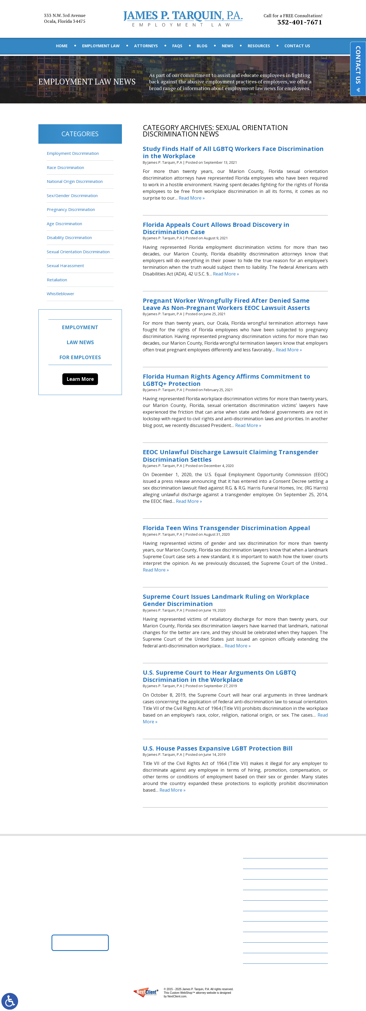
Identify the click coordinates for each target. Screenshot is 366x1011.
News (227, 45)
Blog (202, 45)
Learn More (80, 379)
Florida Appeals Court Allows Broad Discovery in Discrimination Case (217, 228)
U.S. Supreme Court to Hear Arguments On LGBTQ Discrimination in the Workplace (219, 676)
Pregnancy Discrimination (71, 209)
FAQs (177, 45)
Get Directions (80, 943)
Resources (259, 45)
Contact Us (297, 45)
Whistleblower (60, 293)
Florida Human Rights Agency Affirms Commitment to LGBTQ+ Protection (227, 380)
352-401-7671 (293, 19)
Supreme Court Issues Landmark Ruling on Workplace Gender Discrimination (226, 600)
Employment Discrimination (73, 153)
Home (62, 45)
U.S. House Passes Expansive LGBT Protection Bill (218, 748)
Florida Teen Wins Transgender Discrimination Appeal (226, 528)
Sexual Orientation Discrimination (78, 251)
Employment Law (101, 45)
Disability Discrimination (69, 237)
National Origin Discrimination (75, 181)
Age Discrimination (64, 223)
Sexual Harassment (65, 265)
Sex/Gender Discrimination (72, 195)
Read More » (192, 198)
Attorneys (146, 45)
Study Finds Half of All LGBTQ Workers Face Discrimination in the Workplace (234, 152)
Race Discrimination (65, 167)
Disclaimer (257, 947)
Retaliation (57, 279)
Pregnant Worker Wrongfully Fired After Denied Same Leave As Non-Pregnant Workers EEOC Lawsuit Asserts (226, 304)
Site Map (255, 958)
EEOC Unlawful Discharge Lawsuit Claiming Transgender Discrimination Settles (231, 456)
